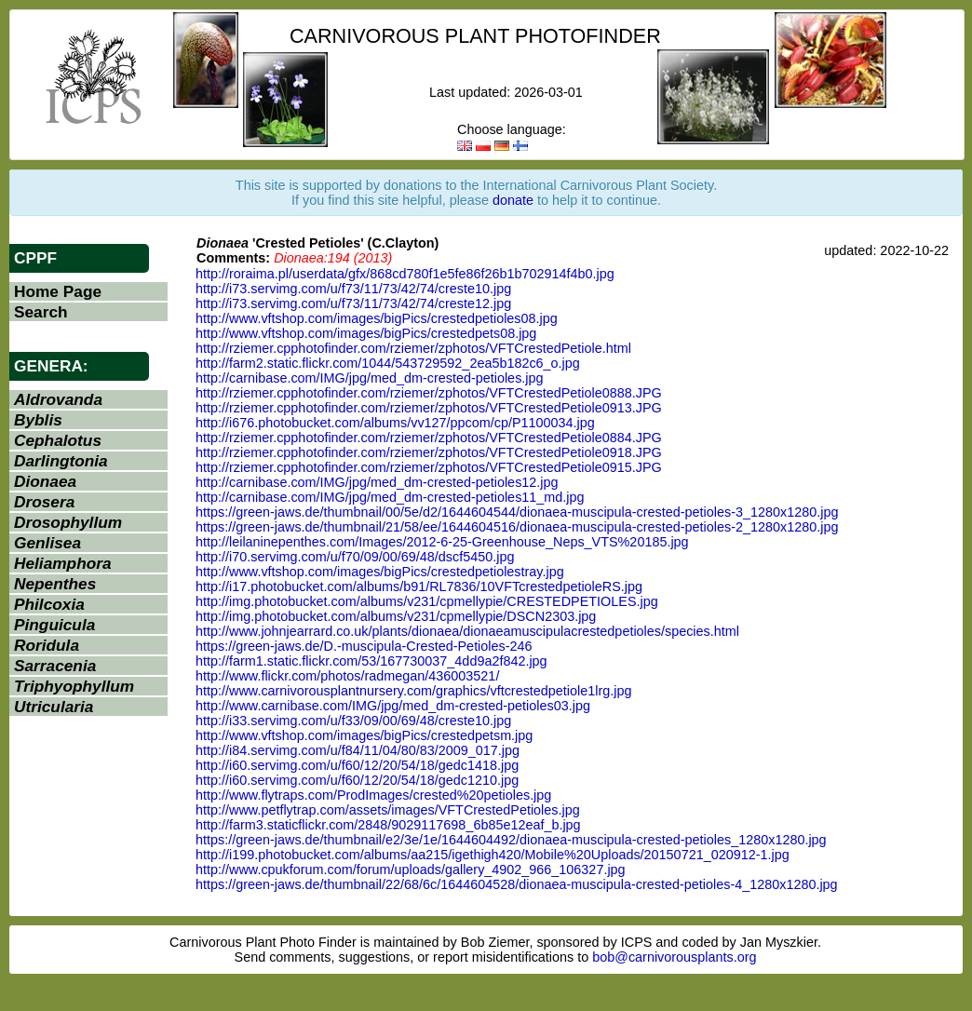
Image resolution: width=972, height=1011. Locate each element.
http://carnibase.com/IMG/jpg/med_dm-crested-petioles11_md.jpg (390, 497)
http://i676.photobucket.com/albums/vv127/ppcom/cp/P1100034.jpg (395, 422)
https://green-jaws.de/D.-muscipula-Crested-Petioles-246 (364, 646)
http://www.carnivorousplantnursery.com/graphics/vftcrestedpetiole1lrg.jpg (413, 690)
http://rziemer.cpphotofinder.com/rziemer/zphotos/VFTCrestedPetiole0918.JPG (429, 452)
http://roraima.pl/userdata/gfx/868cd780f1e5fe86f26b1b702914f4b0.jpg (405, 273)
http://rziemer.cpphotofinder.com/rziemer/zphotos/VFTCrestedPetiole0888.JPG (429, 392)
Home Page (57, 291)
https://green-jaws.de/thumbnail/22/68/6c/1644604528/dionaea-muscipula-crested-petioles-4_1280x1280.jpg (517, 884)
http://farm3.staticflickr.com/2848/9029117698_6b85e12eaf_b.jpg (388, 824)
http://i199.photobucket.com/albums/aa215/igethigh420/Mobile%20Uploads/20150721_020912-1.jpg (493, 854)
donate (513, 200)
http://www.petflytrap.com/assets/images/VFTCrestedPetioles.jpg (388, 809)
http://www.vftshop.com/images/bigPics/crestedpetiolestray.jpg (380, 571)
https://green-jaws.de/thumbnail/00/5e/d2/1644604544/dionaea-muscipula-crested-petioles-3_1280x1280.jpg (517, 512)
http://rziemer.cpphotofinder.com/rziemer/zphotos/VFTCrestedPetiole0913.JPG (429, 407)
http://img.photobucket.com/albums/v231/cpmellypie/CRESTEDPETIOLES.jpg (427, 601)
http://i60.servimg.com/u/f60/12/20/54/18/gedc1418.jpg (357, 765)
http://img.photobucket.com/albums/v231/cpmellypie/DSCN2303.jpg (396, 616)
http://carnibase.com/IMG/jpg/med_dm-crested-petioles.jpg (370, 378)
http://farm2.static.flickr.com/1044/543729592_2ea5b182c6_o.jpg (388, 363)
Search (41, 312)
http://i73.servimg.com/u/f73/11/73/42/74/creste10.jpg (353, 288)
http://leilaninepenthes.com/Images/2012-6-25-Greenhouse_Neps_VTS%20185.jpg (442, 541)
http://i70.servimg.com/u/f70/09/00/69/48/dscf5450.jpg (355, 556)
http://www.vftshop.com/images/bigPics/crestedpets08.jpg (366, 333)
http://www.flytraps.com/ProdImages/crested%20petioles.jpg (373, 795)
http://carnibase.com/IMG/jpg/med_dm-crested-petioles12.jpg (377, 482)
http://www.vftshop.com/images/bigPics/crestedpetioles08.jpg (377, 318)
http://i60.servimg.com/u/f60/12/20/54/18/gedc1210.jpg (357, 780)
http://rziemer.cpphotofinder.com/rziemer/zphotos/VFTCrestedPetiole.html (413, 348)
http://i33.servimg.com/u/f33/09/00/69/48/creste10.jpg (353, 720)
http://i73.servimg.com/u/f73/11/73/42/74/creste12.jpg (353, 303)
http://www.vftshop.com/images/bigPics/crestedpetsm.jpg (364, 735)
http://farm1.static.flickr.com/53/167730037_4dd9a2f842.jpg (371, 661)
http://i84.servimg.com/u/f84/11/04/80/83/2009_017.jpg (358, 750)
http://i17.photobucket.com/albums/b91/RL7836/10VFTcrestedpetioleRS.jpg (419, 586)
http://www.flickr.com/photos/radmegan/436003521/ (347, 675)
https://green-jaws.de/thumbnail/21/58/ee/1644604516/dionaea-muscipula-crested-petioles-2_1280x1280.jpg (517, 526)
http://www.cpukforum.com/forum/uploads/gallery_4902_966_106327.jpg (411, 869)
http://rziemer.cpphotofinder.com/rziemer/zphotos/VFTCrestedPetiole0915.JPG (429, 467)
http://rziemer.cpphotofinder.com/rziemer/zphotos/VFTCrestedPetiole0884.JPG (429, 437)
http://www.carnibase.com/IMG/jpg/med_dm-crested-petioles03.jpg (393, 705)
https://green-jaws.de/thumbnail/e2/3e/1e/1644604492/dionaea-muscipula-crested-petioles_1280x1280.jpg (511, 839)
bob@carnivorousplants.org (674, 957)
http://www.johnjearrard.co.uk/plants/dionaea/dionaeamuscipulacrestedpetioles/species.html (467, 631)
